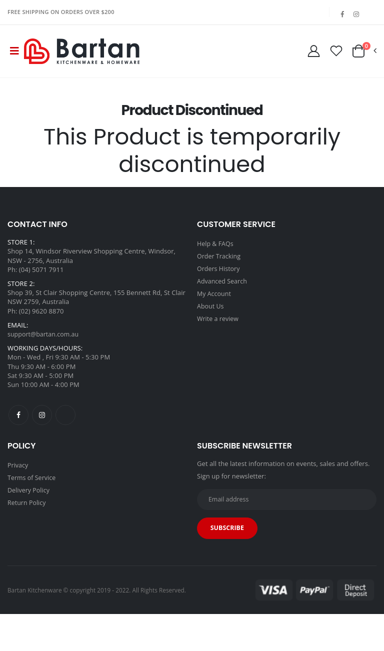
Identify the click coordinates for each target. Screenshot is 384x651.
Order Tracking (219, 270)
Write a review (218, 330)
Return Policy (28, 515)
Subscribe (228, 544)
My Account (214, 306)
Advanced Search (223, 294)
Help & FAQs (216, 258)
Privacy (18, 479)
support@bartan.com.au (45, 348)
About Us (211, 318)
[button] (363, 59)
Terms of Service (33, 491)
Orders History (219, 282)
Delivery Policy (30, 503)
